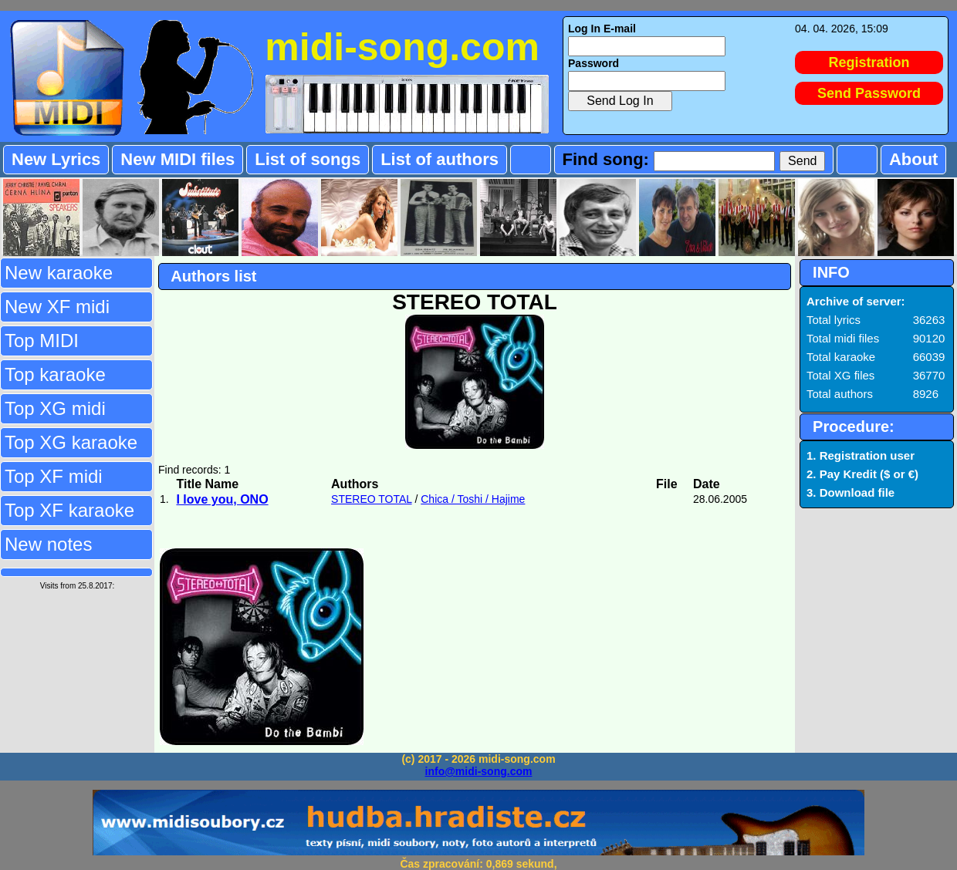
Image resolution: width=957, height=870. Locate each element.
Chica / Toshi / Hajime (473, 499)
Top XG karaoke (71, 442)
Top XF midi (54, 476)
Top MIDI (42, 340)
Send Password (869, 93)
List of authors (439, 159)
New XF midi (57, 306)
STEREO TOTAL (371, 499)
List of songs (307, 159)
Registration (869, 62)
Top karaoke (55, 374)
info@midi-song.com (479, 771)
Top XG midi (55, 408)
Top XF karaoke (69, 510)
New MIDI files (177, 159)
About (913, 159)
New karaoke (59, 272)
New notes (48, 544)
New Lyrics (56, 159)
